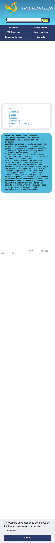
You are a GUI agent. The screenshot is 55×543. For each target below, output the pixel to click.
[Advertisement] (27, 69)
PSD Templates (13, 32)
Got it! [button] (27, 538)
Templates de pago (13, 37)
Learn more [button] (11, 530)
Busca (13, 253)
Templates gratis (40, 27)
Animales (13, 118)
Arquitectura (14, 121)
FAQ (31, 251)
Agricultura (14, 112)
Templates (13, 27)
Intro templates (41, 32)
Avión (11, 126)
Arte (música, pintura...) (19, 123)
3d (10, 109)
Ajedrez (12, 115)
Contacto (41, 37)
